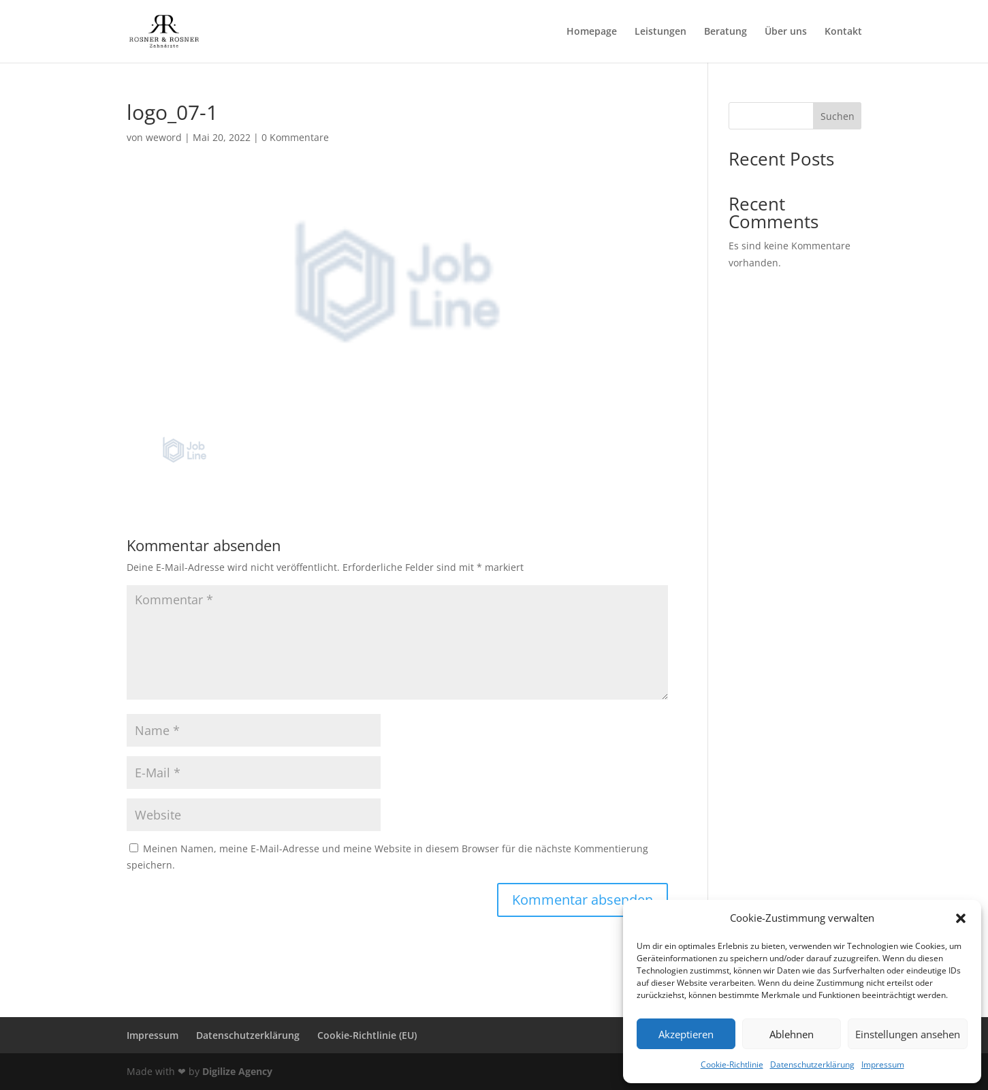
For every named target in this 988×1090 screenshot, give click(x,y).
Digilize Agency (237, 1071)
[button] (961, 918)
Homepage (592, 32)
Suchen (837, 116)
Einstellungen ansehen (907, 1034)
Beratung (725, 32)
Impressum (882, 1064)
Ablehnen (791, 1034)
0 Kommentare (295, 137)
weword (164, 137)
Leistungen (660, 32)
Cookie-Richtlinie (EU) (367, 1035)
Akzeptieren (686, 1034)
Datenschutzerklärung (812, 1064)
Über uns (786, 32)
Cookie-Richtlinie (732, 1064)
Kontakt (843, 32)
